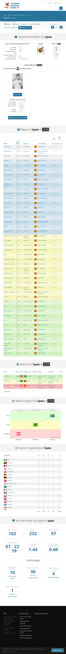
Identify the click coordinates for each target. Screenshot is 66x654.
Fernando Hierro (12, 577)
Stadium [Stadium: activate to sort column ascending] (50, 372)
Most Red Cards (12, 587)
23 (38, 465)
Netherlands (10, 492)
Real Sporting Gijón (43, 179)
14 (38, 483)
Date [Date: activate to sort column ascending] (5, 372)
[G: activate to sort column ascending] (59, 455)
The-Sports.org (23, 59)
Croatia (9, 498)
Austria (9, 501)
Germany (9, 477)
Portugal (9, 463)
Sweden (9, 486)
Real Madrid (41, 146)
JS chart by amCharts (55, 437)
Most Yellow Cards (53, 569)
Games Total (12, 530)
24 (38, 463)
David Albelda (53, 577)
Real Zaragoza (42, 353)
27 (38, 460)
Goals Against (53, 530)
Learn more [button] (11, 651)
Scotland (9, 504)
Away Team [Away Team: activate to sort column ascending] (27, 372)
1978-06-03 (7, 385)
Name (5, 143)
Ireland (9, 489)
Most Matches (33, 568)
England (9, 469)
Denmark (10, 480)
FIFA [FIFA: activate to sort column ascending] (61, 372)
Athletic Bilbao (42, 184)
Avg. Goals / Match (33, 545)
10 (38, 507)
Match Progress (35, 24)
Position (25, 143)
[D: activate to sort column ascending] (48, 455)
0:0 (34, 381)
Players (16, 24)
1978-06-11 (7, 376)
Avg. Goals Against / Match (54, 545)
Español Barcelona (43, 156)
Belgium (9, 474)
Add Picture (17, 94)
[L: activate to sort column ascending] (53, 455)
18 (38, 469)
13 (38, 489)
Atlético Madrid (42, 160)
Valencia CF (41, 207)
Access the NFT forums (26, 626)
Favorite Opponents (10, 27)
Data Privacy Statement (26, 638)
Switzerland (10, 471)
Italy (8, 460)
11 (38, 495)
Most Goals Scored (12, 568)
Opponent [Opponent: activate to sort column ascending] (7, 455)
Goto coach (17, 117)
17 (38, 471)
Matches (24, 24)
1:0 (34, 376)
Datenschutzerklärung (25, 635)
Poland (9, 495)
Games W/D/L (12, 543)
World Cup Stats (25, 27)
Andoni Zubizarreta (33, 576)
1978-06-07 (7, 381)
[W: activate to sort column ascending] (43, 455)
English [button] (58, 3)
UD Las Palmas (42, 226)
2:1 (34, 385)
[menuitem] (35, 410)
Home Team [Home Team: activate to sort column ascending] (19, 372)
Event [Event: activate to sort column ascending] (39, 372)
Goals (33, 530)
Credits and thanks (25, 628)
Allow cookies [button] (57, 650)
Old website (49, 3)
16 (38, 480)
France (9, 465)
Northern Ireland (12, 483)
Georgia (9, 507)
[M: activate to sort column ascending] (38, 455)
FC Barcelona (41, 165)
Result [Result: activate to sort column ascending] (35, 372)
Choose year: (53, 24)
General (7, 24)
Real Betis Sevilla (42, 198)
